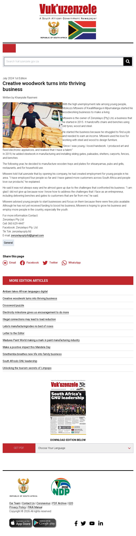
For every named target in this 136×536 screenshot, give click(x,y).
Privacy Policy (17, 507)
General (8, 242)
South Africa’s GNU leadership (20, 361)
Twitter (50, 262)
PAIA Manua (35, 507)
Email (9, 262)
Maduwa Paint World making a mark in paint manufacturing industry (41, 340)
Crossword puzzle (13, 305)
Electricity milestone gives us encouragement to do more (36, 312)
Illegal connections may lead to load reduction (29, 319)
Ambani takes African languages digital (25, 291)
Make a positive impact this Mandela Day (26, 347)
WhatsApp (71, 263)
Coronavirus (43, 503)
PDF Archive (59, 503)
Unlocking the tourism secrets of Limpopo (27, 368)
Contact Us (28, 503)
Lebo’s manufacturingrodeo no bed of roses (28, 326)
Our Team (14, 503)
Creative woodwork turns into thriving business (30, 298)
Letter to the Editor (13, 333)
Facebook (29, 262)
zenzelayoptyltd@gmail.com (27, 235)
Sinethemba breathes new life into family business (32, 354)
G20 (70, 503)
